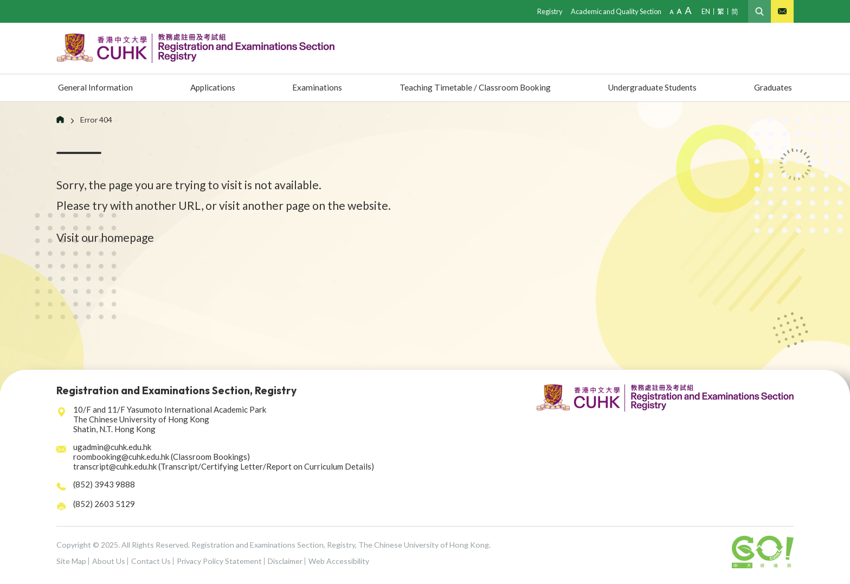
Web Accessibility (338, 561)
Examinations (313, 88)
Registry (545, 11)
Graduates (772, 88)
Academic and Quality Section (613, 11)
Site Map (71, 561)
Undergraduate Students (650, 88)
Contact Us (151, 561)
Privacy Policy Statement (219, 561)
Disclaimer (285, 561)
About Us (108, 561)
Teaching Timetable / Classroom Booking (470, 88)
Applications (213, 88)
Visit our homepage (105, 237)
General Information (98, 88)
